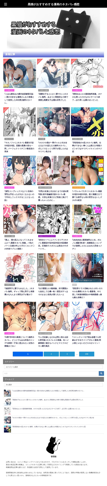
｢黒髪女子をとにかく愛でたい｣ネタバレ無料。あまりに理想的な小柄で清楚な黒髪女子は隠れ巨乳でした (53, 97)
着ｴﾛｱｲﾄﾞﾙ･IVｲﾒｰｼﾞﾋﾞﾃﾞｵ (45, 284)
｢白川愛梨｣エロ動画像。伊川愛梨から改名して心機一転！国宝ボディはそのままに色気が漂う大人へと (53, 291)
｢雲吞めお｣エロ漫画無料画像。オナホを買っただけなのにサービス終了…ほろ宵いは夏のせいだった (87, 97)
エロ (74, 284)
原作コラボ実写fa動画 (45, 187)
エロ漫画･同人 (9, 90)
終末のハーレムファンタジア (46, 235)
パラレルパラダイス (78, 187)
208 (86, 353)
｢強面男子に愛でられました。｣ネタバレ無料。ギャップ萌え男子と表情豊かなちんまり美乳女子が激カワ (19, 291)
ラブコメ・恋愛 (9, 235)
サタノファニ (8, 138)
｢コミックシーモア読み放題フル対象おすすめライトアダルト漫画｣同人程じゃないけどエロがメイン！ (86, 339)
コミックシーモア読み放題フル (81, 332)
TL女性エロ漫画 (43, 90)
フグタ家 (41, 138)
